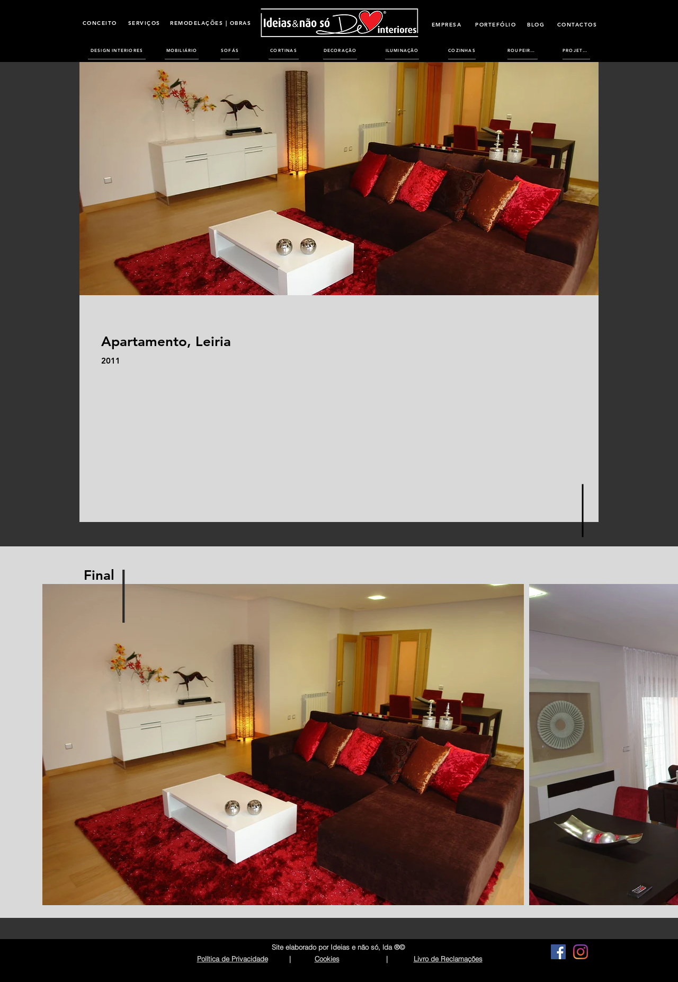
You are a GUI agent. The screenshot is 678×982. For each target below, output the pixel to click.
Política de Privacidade (232, 958)
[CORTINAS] (284, 50)
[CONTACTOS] (577, 24)
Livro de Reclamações (448, 958)
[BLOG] (535, 24)
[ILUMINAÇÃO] (402, 50)
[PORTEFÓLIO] (495, 24)
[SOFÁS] (229, 50)
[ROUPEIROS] (522, 50)
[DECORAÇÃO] (340, 50)
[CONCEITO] (99, 22)
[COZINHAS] (462, 50)
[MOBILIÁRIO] (182, 50)
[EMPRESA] (446, 24)
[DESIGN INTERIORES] (117, 50)
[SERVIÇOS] (144, 22)
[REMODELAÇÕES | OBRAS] (210, 22)
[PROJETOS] (576, 50)
